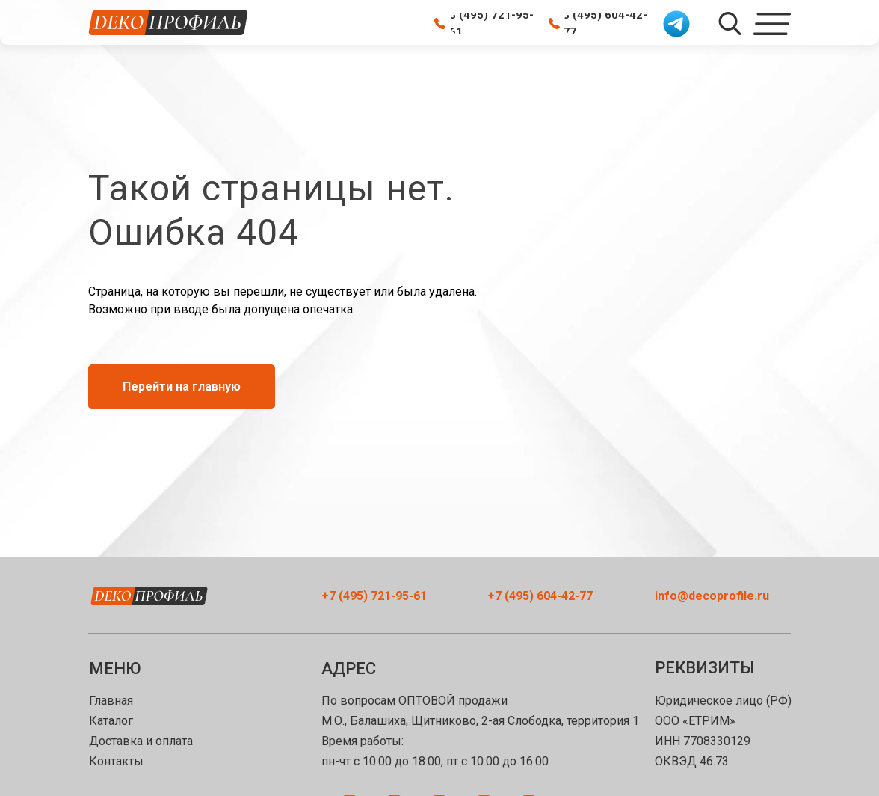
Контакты (116, 761)
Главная (111, 701)
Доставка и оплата (141, 741)
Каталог (111, 721)
